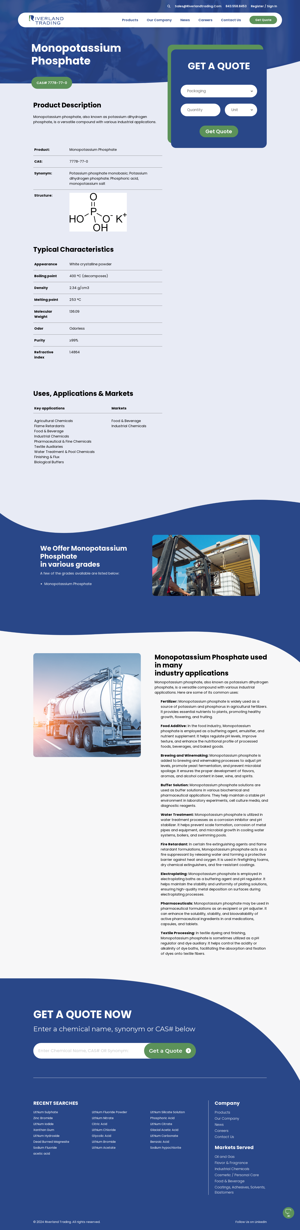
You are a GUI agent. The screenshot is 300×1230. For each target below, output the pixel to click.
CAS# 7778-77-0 (52, 82)
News (219, 1124)
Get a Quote (170, 1051)
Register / (258, 6)
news (185, 20)
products (130, 20)
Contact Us (224, 1136)
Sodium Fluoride (45, 1147)
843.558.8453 (236, 6)
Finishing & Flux (47, 456)
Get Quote (263, 20)
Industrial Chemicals (51, 436)
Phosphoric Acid (162, 1118)
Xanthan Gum (43, 1130)
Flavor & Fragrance (231, 1162)
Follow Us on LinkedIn (251, 1222)
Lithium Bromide (104, 1142)
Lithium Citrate (161, 1124)
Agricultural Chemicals (53, 420)
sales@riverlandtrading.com (198, 6)
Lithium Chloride (104, 1130)
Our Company (227, 1118)
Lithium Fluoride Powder (109, 1112)
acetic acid (41, 1153)
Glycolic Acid (101, 1136)
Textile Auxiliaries (48, 446)
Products (222, 1112)
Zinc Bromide (43, 1118)
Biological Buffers (49, 462)
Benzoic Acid (159, 1142)
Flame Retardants (49, 426)
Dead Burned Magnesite (51, 1142)
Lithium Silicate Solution (167, 1112)
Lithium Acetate (104, 1147)
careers (205, 20)
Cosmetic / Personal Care (237, 1175)
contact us (231, 20)
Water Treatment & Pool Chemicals (64, 451)
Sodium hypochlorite (165, 1147)
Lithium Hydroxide (46, 1136)
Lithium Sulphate (45, 1112)
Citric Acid (99, 1124)
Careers (221, 1130)
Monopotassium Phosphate (68, 583)
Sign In (272, 6)
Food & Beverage (49, 431)
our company (159, 20)
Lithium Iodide (43, 1124)
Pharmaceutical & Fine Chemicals (62, 441)
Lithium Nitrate (103, 1118)
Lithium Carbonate (164, 1136)
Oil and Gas (225, 1156)
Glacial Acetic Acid (164, 1130)
